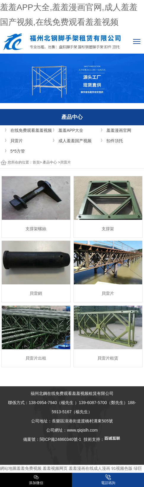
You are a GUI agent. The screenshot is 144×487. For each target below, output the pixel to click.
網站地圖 (8, 468)
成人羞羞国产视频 (75, 140)
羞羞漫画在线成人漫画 (89, 468)
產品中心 (50, 162)
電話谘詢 (108, 479)
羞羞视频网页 (55, 468)
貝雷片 (16, 140)
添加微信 (36, 479)
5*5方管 (17, 151)
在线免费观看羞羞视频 (31, 130)
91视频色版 (122, 468)
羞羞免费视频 (29, 468)
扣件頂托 (114, 140)
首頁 (36, 162)
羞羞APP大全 (70, 130)
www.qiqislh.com (82, 430)
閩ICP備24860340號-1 (60, 439)
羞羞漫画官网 (118, 130)
